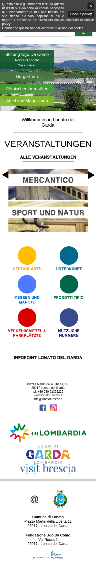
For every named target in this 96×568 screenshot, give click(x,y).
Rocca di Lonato (27, 60)
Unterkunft (69, 268)
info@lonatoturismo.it (48, 399)
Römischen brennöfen (27, 88)
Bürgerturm (27, 76)
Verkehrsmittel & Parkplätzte (27, 333)
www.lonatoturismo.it (48, 395)
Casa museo (27, 65)
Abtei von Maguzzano (27, 100)
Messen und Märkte (27, 300)
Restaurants (27, 268)
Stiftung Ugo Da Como (27, 54)
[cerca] (37, 33)
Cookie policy (81, 14)
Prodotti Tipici (69, 297)
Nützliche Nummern (69, 333)
